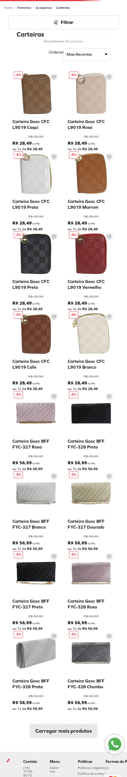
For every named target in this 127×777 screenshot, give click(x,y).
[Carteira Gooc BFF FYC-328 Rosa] (91, 591)
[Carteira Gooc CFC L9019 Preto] (35, 271)
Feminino (24, 8)
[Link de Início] (8, 8)
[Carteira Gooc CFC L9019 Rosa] (91, 111)
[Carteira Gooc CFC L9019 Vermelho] (91, 271)
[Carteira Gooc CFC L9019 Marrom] (91, 191)
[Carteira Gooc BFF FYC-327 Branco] (35, 511)
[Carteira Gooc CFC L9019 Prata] (35, 191)
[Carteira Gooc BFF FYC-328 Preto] (91, 431)
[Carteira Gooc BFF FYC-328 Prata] (35, 671)
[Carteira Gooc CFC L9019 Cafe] (35, 351)
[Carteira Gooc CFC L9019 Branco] (91, 351)
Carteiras (63, 8)
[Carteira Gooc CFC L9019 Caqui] (35, 111)
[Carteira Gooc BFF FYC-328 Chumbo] (91, 671)
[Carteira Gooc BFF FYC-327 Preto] (35, 591)
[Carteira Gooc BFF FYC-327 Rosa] (35, 431)
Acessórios (44, 8)
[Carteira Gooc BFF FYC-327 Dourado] (91, 511)
